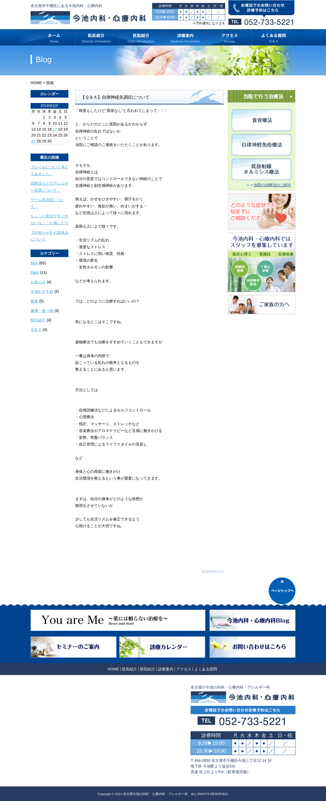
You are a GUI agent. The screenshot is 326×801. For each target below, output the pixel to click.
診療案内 (165, 669)
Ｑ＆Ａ (36, 329)
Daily (35, 272)
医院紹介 (147, 669)
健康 (34, 301)
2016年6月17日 (212, 572)
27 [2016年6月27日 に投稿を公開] (33, 141)
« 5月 (35, 146)
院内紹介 (38, 320)
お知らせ (38, 282)
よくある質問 (205, 669)
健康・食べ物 (42, 310)
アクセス (183, 669)
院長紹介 (129, 669)
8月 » (47, 146)
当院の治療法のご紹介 (272, 185)
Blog (34, 263)
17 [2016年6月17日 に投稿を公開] (55, 129)
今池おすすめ (42, 291)
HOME (36, 83)
